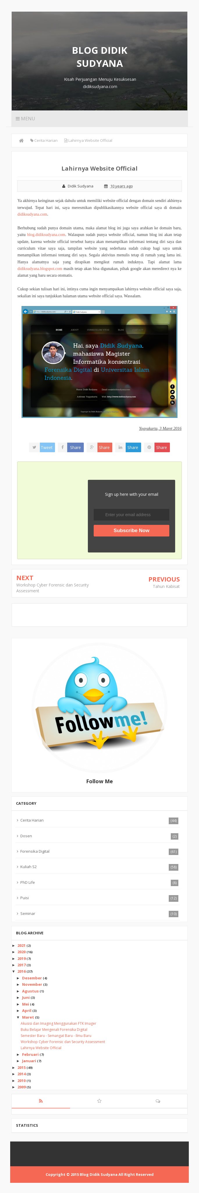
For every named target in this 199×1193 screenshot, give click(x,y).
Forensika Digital (34, 851)
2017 (21, 964)
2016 (21, 971)
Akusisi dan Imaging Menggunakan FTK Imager (58, 1023)
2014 (21, 1073)
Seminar (27, 913)
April (27, 1010)
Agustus (31, 991)
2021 (21, 945)
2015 (21, 1067)
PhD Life (27, 882)
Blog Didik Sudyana (99, 57)
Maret (28, 1017)
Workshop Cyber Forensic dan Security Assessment (63, 1041)
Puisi (24, 897)
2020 (21, 951)
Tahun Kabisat (166, 586)
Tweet (47, 447)
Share (75, 447)
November (32, 984)
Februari (31, 1054)
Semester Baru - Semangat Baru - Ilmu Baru (56, 1035)
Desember (32, 978)
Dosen (26, 835)
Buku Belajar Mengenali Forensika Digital (54, 1029)
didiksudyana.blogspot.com (39, 268)
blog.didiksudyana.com (46, 234)
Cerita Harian (32, 820)
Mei (26, 1004)
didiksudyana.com (32, 214)
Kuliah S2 (28, 866)
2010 (21, 1080)
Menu (25, 118)
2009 (21, 1087)
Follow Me (99, 781)
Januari (29, 1060)
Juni (26, 997)
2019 (21, 958)
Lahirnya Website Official (41, 1047)
